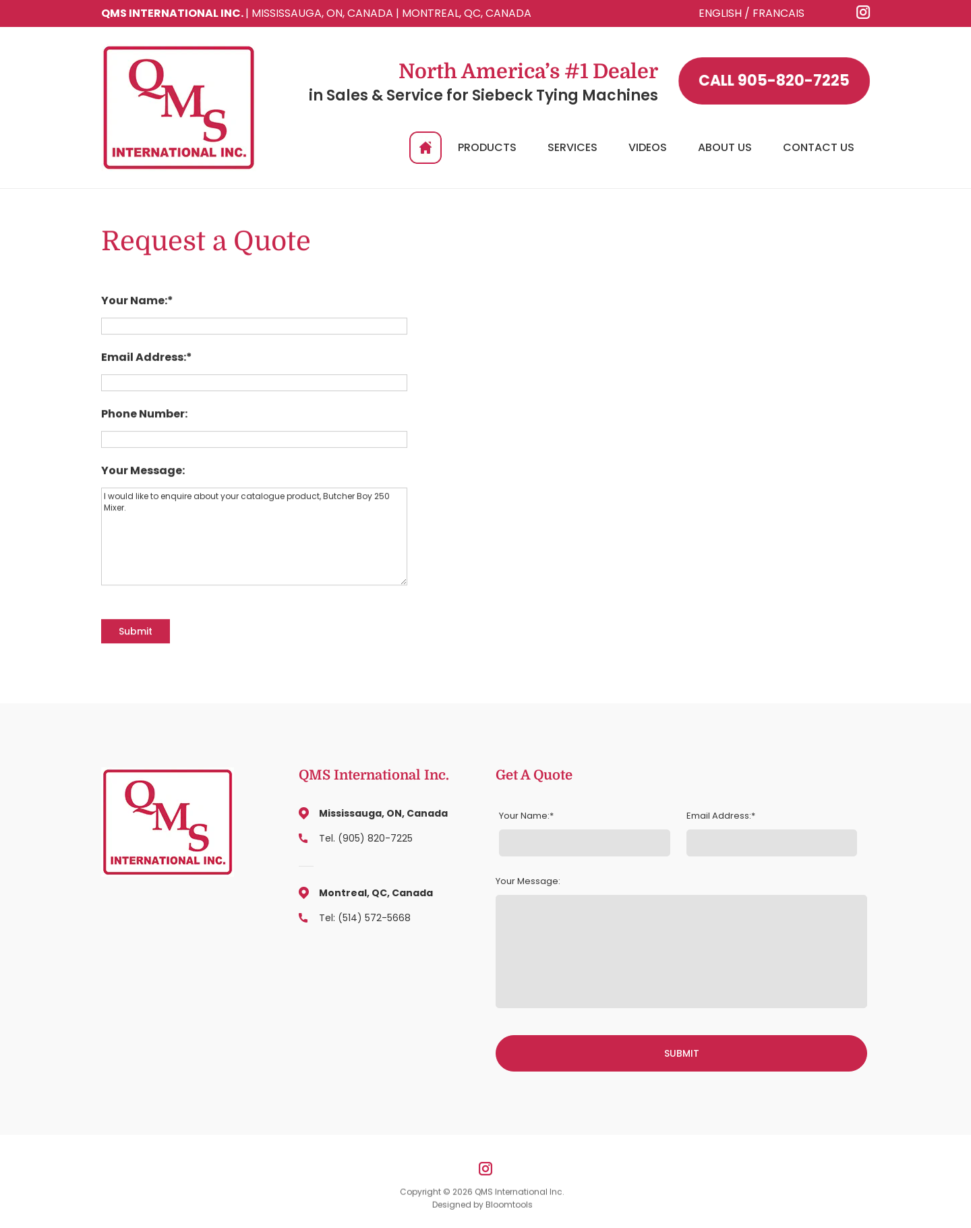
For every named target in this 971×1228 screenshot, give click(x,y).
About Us (725, 147)
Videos (647, 147)
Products (487, 147)
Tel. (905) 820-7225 (366, 838)
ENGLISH (720, 13)
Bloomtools (509, 1207)
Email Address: (143, 358)
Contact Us (818, 147)
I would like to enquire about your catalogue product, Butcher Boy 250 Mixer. (254, 537)
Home (425, 147)
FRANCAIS (778, 13)
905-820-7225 (774, 81)
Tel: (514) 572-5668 (365, 918)
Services (572, 147)
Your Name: (134, 301)
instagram (864, 12)
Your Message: (143, 471)
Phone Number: (144, 414)
